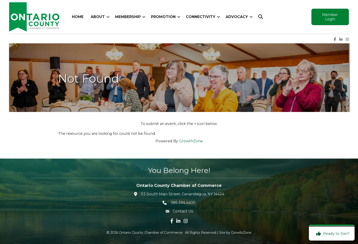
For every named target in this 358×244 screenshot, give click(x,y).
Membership (128, 17)
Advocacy (237, 17)
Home (78, 17)
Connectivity (200, 17)
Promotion (163, 17)
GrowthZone (191, 141)
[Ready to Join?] (332, 233)
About (98, 17)
